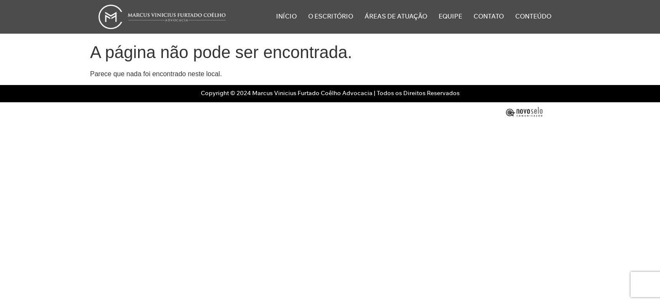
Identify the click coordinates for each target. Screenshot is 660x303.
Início (286, 16)
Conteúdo (533, 16)
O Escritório (330, 16)
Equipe (450, 16)
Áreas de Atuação (396, 16)
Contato (489, 16)
